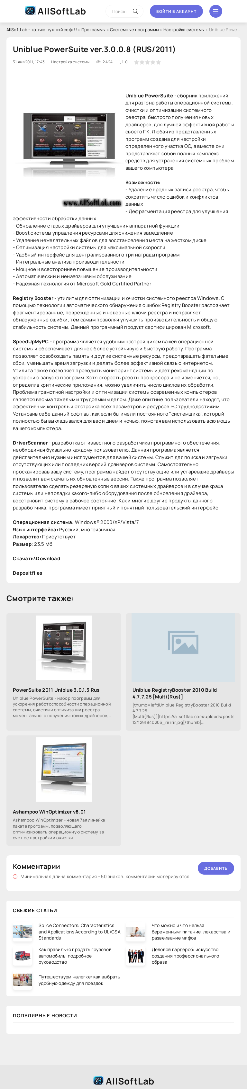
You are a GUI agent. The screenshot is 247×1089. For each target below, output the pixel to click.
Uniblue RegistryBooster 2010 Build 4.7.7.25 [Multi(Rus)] (175, 693)
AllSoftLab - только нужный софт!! (41, 29)
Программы (93, 29)
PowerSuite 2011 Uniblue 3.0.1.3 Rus (56, 690)
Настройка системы (184, 29)
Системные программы (134, 29)
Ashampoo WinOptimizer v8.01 (49, 811)
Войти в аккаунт (176, 11)
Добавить (216, 868)
